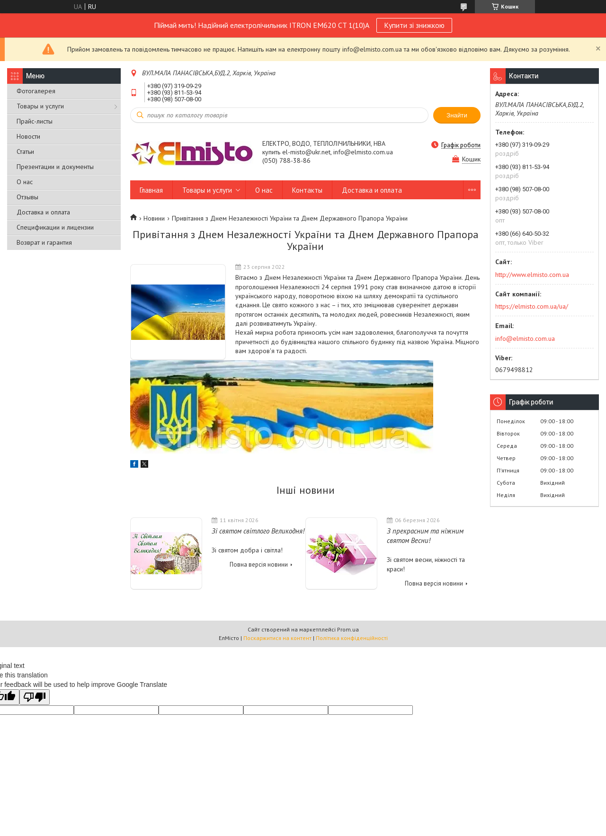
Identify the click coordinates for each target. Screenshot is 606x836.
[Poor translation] (34, 697)
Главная (151, 190)
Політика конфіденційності (352, 637)
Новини (154, 218)
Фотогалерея (36, 91)
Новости (28, 136)
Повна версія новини (259, 564)
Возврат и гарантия (44, 242)
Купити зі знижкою (414, 25)
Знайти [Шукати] (456, 115)
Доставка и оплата (43, 212)
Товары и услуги (40, 106)
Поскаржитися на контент (277, 637)
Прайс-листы (35, 121)
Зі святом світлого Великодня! (258, 530)
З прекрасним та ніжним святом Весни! (425, 535)
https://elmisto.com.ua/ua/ (531, 306)
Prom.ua (348, 629)
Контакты (307, 190)
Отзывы (27, 197)
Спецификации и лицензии (55, 227)
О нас (25, 182)
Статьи (25, 151)
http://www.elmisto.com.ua (532, 274)
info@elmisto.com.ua (525, 338)
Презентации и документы (55, 166)
